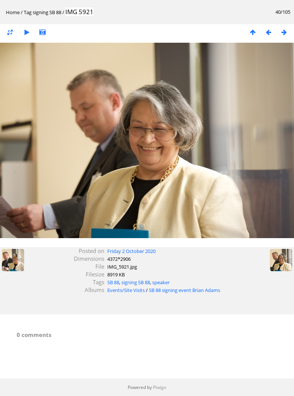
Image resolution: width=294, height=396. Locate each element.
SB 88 (113, 282)
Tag (28, 12)
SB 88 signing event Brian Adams (184, 290)
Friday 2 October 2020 (131, 251)
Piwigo (159, 387)
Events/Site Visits (126, 290)
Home (13, 12)
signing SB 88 (47, 12)
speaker (161, 282)
